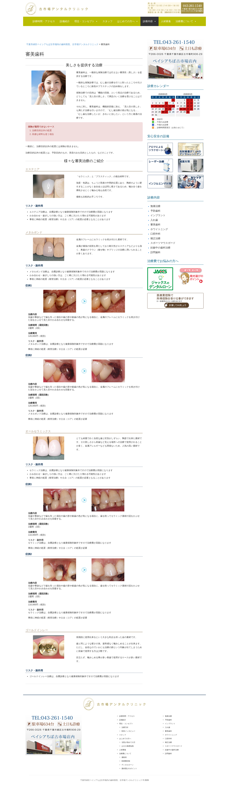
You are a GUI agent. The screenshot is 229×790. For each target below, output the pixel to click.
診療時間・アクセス (43, 21)
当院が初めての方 (128, 742)
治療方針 (125, 727)
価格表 (124, 757)
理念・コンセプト (86, 21)
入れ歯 (154, 220)
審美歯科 (155, 224)
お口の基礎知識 (128, 746)
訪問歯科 (155, 252)
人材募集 (166, 21)
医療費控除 (126, 761)
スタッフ (107, 21)
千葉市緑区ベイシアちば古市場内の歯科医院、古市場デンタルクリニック (111, 780)
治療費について (186, 21)
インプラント (157, 215)
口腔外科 (155, 233)
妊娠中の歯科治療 (160, 247)
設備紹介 (65, 21)
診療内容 (149, 21)
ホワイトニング (159, 229)
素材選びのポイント (129, 768)
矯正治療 (155, 238)
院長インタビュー (128, 731)
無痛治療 (155, 206)
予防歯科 (155, 210)
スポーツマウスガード (162, 243)
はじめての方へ (127, 21)
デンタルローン (128, 765)
